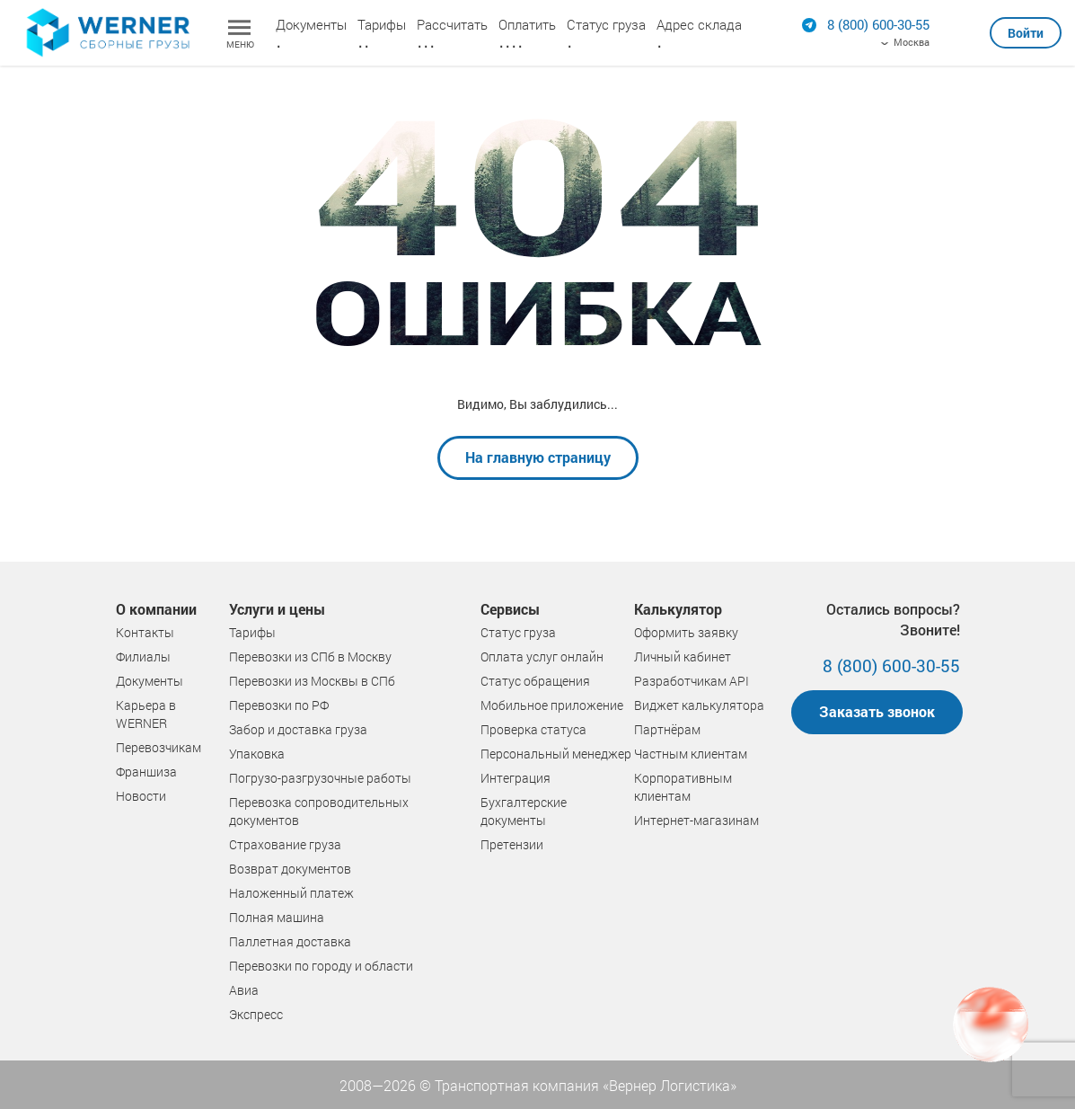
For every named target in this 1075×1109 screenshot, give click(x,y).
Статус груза (606, 24)
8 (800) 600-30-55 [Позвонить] (891, 665)
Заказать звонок (877, 711)
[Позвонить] (878, 24)
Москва (912, 42)
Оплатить (527, 24)
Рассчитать (452, 24)
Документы (311, 24)
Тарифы (381, 24)
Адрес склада (699, 24)
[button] (1026, 25)
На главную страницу (538, 457)
